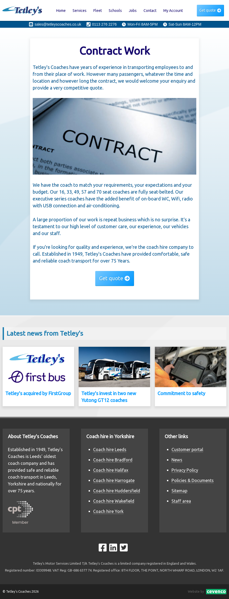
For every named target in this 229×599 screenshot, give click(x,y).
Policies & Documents (192, 480)
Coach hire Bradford (112, 459)
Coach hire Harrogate (114, 480)
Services (80, 10)
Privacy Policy (184, 470)
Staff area (181, 501)
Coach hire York (108, 511)
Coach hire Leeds (109, 449)
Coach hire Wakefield (113, 501)
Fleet (97, 10)
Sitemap (179, 490)
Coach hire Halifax (110, 470)
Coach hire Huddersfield (116, 490)
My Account (173, 10)
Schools (115, 10)
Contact (150, 10)
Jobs (133, 10)
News (176, 459)
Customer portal (187, 449)
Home (61, 10)
